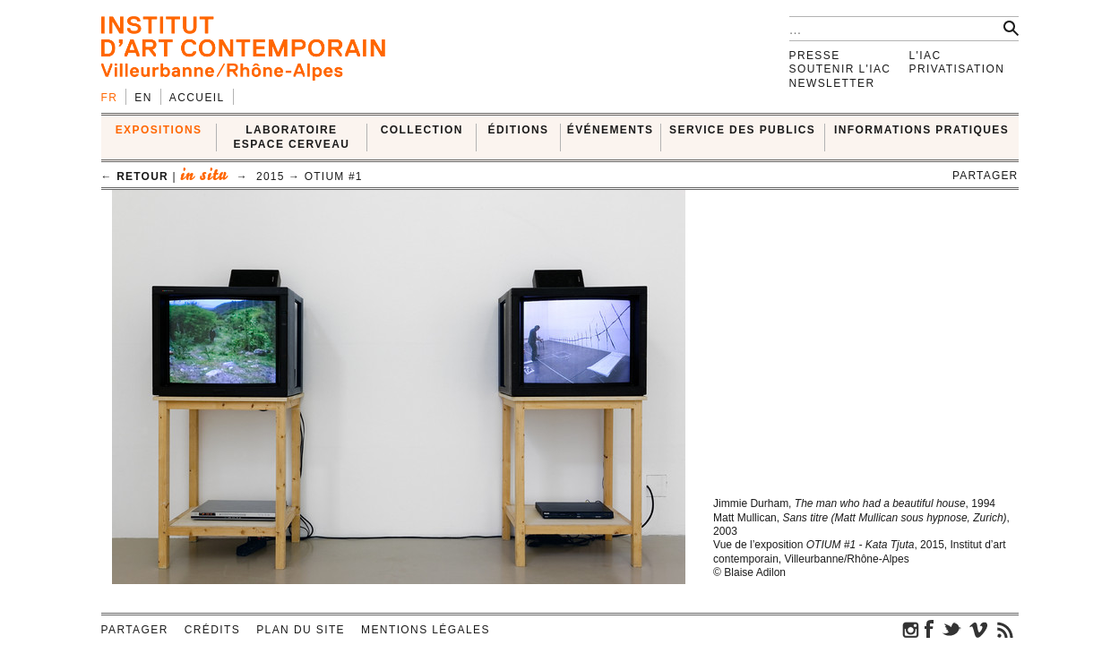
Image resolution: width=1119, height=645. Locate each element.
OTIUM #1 (334, 176)
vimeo (978, 628)
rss (1005, 628)
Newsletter (832, 83)
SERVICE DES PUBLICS (742, 130)
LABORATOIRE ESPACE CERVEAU (291, 137)
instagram (911, 628)
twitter (951, 628)
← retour (134, 176)
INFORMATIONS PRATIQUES (921, 130)
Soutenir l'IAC (840, 69)
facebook (929, 628)
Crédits (212, 630)
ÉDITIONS (518, 130)
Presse (814, 55)
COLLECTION (422, 130)
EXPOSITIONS (159, 130)
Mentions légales (425, 630)
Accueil (197, 97)
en (142, 97)
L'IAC (925, 55)
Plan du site (300, 630)
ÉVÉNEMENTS (610, 130)
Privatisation (957, 69)
